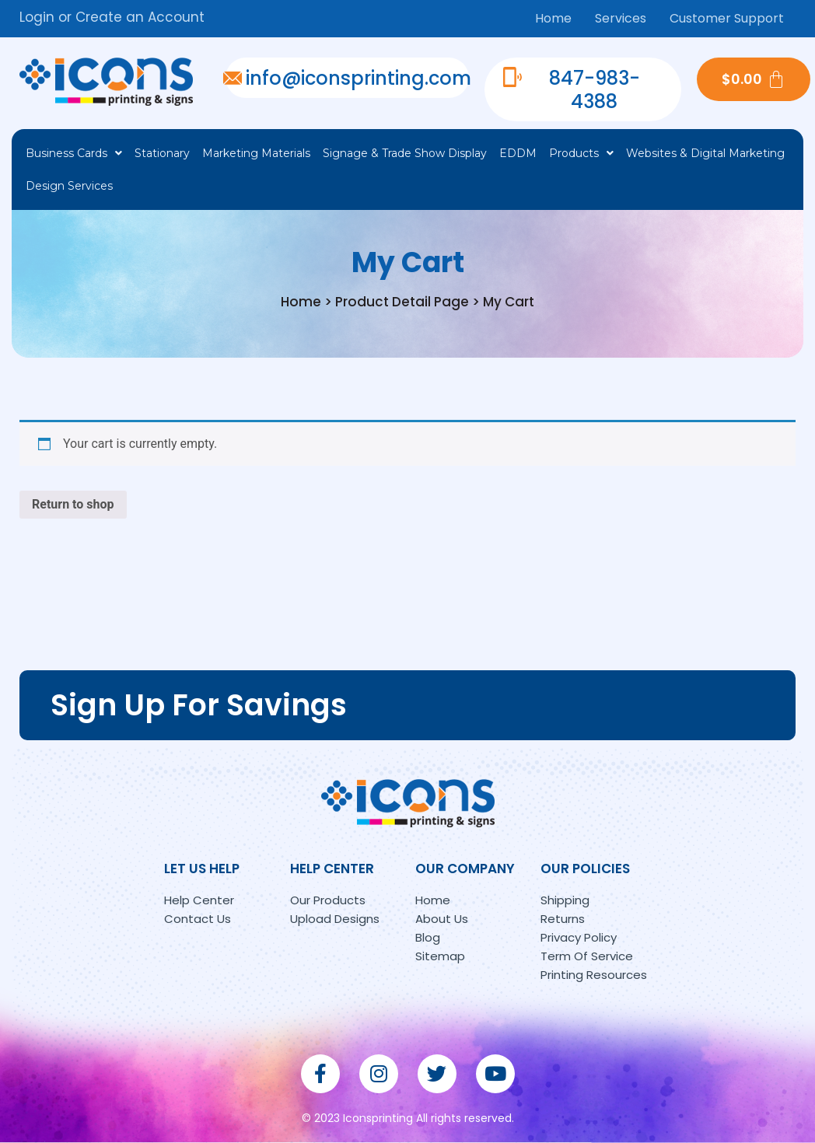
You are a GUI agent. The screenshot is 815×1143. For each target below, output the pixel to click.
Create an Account (140, 17)
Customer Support (727, 18)
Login (36, 17)
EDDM (518, 153)
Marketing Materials (256, 153)
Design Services (69, 186)
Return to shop (73, 504)
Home (553, 18)
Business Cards (74, 153)
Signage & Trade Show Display (405, 153)
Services (620, 18)
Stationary (162, 153)
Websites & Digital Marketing (705, 153)
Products (581, 153)
